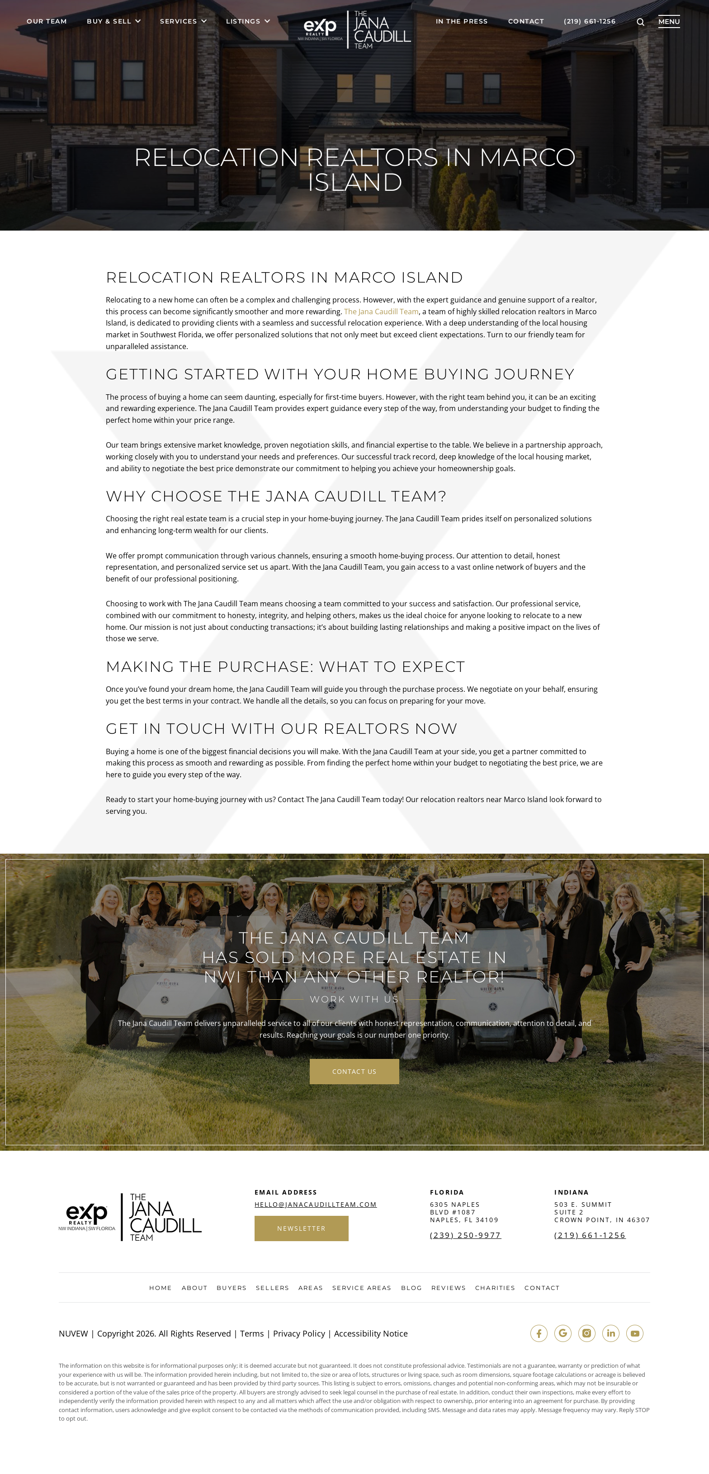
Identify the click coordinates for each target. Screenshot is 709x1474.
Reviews (448, 1289)
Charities (495, 1289)
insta (585, 1334)
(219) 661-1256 (590, 21)
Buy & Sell (109, 21)
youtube (634, 1334)
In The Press (462, 21)
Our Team (47, 21)
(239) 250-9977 (466, 1236)
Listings (243, 21)
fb (536, 1334)
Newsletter (302, 1229)
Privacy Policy (299, 1334)
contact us (354, 1072)
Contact (526, 21)
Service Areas (362, 1289)
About (195, 1289)
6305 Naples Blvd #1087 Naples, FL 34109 (464, 1213)
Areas (310, 1289)
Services (178, 21)
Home (160, 1289)
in (610, 1334)
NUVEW (73, 1334)
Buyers (232, 1289)
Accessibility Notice (371, 1334)
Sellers (272, 1289)
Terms (252, 1334)
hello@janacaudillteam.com (316, 1205)
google (561, 1334)
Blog (411, 1289)
